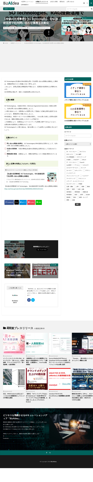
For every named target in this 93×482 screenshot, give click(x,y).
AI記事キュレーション (27, 1)
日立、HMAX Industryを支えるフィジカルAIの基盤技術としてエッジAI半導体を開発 (13, 396)
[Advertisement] (46, 57)
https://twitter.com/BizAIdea (13, 436)
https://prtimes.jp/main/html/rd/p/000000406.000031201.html (23, 189)
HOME (6, 43)
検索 (77, 204)
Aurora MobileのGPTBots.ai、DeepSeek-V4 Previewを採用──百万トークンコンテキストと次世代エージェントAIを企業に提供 (59, 361)
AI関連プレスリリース (42, 1)
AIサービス (31, 28)
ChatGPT (36, 28)
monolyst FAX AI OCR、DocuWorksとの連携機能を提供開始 (59, 396)
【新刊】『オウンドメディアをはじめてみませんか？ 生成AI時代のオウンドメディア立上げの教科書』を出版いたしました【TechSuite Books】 (36, 398)
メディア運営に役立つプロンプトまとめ (76, 100)
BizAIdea (53, 461)
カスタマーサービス (43, 28)
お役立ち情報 (54, 1)
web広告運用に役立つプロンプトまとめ (76, 120)
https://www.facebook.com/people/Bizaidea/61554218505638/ (26, 438)
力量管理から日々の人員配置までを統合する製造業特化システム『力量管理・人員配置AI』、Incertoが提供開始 (36, 361)
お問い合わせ (70, 1)
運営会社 (62, 1)
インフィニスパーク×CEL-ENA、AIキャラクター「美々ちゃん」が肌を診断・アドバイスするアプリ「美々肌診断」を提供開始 (13, 361)
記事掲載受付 (25, 4)
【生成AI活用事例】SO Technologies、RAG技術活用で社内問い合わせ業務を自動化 (44, 43)
